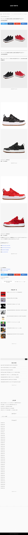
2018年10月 (2, 484)
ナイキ (4, 278)
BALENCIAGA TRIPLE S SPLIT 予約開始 (12, 298)
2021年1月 (2, 435)
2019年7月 (2, 468)
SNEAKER (5, 16)
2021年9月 (2, 422)
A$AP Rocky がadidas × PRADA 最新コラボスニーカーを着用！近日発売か (10, 372)
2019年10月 (2, 462)
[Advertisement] (14, 26)
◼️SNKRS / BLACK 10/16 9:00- (5, 245)
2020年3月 (2, 453)
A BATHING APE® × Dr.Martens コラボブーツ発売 (13, 304)
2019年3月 (2, 475)
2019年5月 (2, 471)
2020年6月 (2, 448)
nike (2, 278)
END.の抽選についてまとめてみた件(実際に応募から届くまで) (9, 404)
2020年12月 (2, 437)
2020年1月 (2, 457)
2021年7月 (2, 426)
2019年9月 (2, 464)
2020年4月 (2, 451)
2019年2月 (2, 477)
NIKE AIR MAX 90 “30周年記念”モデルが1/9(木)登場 (7, 408)
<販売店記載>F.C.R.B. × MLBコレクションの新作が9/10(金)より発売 (9, 374)
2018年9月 (2, 486)
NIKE (1, 16)
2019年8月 (2, 466)
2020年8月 (2, 444)
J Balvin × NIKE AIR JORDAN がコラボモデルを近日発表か (8, 367)
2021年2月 (2, 433)
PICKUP (3, 16)
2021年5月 (2, 428)
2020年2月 (2, 455)
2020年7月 (2, 446)
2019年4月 (2, 473)
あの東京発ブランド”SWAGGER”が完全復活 (6, 406)
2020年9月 (2, 442)
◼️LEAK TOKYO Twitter (4, 270)
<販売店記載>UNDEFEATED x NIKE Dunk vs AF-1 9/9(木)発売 (9, 379)
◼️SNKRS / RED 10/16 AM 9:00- (6, 247)
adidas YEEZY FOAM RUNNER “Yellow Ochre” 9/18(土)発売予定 (9, 365)
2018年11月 (2, 482)
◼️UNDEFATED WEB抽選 (5, 249)
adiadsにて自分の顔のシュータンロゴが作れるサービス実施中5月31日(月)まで (11, 402)
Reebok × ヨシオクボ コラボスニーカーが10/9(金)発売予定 (14, 292)
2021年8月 (2, 424)
